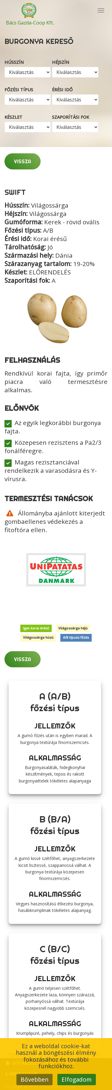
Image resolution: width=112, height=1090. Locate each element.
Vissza (22, 161)
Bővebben (34, 1079)
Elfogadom (77, 1079)
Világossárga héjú (73, 628)
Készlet (13, 117)
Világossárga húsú (38, 637)
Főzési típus (18, 89)
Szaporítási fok (70, 117)
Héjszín (60, 62)
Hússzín (14, 62)
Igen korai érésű (36, 628)
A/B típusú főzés (76, 637)
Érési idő (62, 89)
